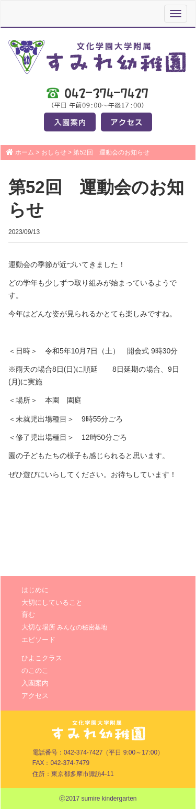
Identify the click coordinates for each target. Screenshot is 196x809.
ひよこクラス (41, 658)
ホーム (24, 152)
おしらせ (53, 152)
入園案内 (35, 683)
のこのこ (35, 670)
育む (28, 614)
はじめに (35, 590)
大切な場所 (64, 627)
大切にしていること (52, 602)
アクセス (35, 696)
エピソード (38, 640)
